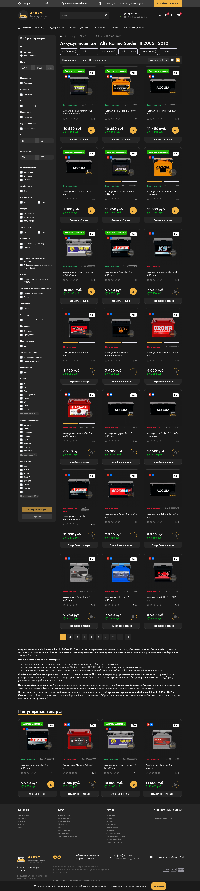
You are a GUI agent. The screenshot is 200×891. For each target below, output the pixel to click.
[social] (55, 857)
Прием (109, 818)
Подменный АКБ (113, 839)
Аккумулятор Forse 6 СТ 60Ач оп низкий (162, 193)
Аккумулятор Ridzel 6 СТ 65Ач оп (162, 516)
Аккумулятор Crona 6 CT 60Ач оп (162, 354)
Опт (155, 815)
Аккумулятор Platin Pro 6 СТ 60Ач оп (160, 767)
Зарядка (110, 830)
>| (128, 636)
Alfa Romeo (85, 36)
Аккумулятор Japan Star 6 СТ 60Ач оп (119, 435)
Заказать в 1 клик (79, 139)
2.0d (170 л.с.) (88, 51)
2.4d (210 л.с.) (148, 51)
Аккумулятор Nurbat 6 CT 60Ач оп (78, 767)
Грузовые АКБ (64, 821)
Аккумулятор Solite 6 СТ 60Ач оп (162, 599)
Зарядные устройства (67, 836)
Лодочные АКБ (65, 830)
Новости (21, 821)
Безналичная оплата (115, 836)
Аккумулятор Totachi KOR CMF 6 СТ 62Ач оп (78, 435)
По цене (82, 60)
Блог (20, 827)
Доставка (110, 821)
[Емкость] (27, 140)
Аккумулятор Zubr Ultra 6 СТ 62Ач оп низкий (77, 518)
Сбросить (37, 516)
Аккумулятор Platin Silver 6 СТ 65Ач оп (78, 599)
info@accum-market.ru (76, 3)
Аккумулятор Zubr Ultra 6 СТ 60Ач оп (119, 274)
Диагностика (112, 827)
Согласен (159, 886)
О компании (23, 815)
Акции (21, 824)
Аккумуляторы (64, 815)
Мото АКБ (62, 824)
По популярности (98, 60)
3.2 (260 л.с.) (168, 51)
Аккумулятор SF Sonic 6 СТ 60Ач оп (118, 599)
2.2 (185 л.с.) (108, 51)
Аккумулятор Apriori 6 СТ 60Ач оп (121, 516)
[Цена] (25, 67)
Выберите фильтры (37, 509)
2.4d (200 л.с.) (128, 51)
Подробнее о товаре (163, 300)
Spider (99, 36)
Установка (110, 815)
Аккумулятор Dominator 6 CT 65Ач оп (119, 193)
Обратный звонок (168, 4)
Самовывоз (111, 824)
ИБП (60, 827)
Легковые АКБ (64, 818)
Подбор (71, 36)
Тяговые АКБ (63, 833)
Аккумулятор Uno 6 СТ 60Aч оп (77, 193)
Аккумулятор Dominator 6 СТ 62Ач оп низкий (77, 112)
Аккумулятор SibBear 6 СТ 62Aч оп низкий (118, 354)
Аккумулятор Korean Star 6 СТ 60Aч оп (162, 274)
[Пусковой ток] (27, 157)
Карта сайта (59, 880)
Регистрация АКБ (114, 842)
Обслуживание (113, 833)
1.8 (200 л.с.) (69, 51)
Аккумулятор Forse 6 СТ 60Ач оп (162, 112)
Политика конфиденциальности (84, 880)
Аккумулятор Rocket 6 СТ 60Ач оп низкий (162, 435)
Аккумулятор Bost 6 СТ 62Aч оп (77, 354)
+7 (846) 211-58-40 (130, 13)
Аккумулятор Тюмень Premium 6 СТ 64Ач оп (78, 274)
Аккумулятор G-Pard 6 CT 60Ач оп (121, 112)
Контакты (22, 818)
